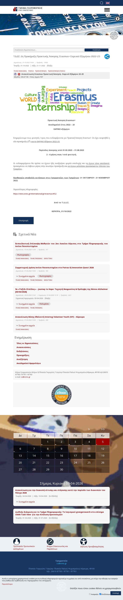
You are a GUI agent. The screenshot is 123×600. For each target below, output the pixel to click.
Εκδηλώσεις (22, 351)
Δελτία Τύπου (48, 258)
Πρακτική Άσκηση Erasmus (56, 71)
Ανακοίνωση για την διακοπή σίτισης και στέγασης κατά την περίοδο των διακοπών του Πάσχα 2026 (60, 491)
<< (20, 429)
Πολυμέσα (44, 304)
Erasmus (31, 71)
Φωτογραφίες (23, 254)
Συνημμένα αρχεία (27, 276)
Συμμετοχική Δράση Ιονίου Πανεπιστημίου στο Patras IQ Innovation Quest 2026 (54, 267)
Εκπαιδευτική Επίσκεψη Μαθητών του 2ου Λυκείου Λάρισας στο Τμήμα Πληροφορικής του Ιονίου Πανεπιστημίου (61, 244)
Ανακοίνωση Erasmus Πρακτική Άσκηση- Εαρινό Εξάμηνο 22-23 (49, 74)
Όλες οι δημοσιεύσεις (27, 343)
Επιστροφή (23, 220)
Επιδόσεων (106, 594)
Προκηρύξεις (23, 355)
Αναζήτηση (22, 359)
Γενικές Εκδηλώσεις (36, 258)
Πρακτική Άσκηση (40, 71)
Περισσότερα (7, 584)
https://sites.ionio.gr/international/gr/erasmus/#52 (34, 193)
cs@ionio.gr (25, 377)
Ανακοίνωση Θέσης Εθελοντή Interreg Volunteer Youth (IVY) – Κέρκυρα (50, 317)
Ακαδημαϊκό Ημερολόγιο (29, 363)
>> (103, 429)
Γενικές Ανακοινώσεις (20, 71)
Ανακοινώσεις (24, 347)
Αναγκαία (94, 594)
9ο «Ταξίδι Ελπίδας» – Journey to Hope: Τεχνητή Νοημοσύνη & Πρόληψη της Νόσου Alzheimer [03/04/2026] (61, 290)
